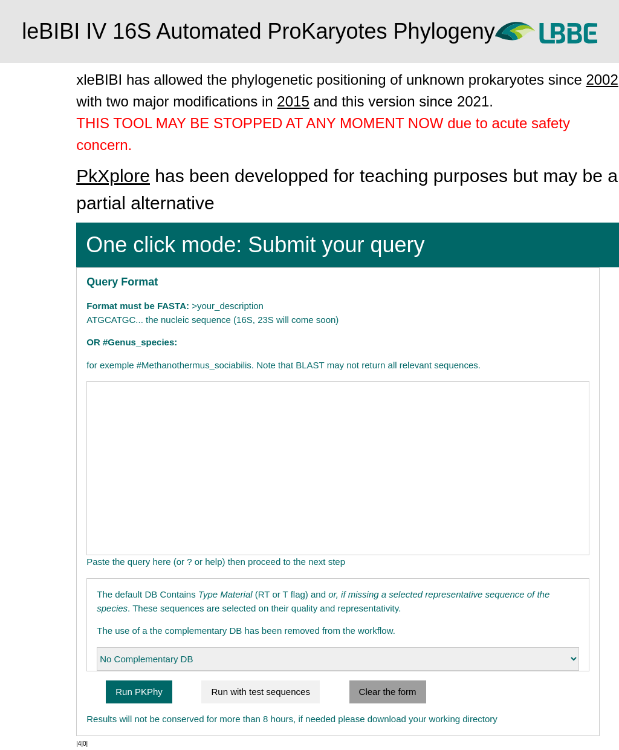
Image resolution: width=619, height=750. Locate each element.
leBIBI (36, 167)
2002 (175, 101)
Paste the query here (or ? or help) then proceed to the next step (260, 561)
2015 (412, 101)
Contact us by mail (47, 191)
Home (22, 74)
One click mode (41, 98)
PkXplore (158, 176)
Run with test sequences (305, 691)
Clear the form (432, 691)
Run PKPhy (183, 691)
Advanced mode (42, 144)
